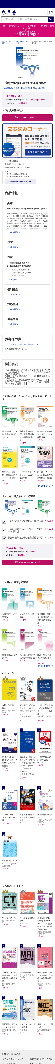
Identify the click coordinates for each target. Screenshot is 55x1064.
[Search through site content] (24, 19)
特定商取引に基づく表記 (41, 1059)
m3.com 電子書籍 (7, 42)
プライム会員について (12, 1059)
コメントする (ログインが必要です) (20, 344)
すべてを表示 (44, 486)
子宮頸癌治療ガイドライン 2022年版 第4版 (25, 530)
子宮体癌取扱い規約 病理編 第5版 (25, 537)
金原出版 (41, 88)
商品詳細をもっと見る (19, 181)
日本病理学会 (27, 88)
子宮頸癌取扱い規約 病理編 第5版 (25, 521)
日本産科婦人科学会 (22, 42)
